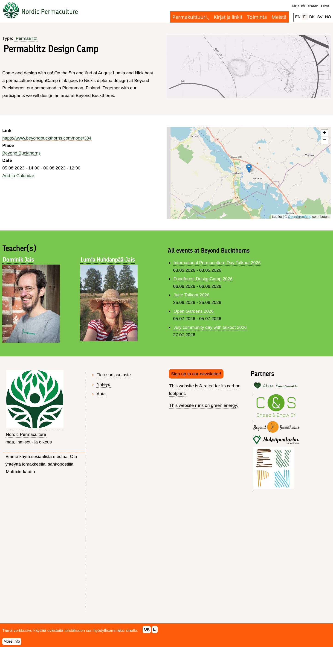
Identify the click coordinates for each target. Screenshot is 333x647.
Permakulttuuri (189, 17)
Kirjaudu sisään (305, 6)
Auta (101, 393)
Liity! (325, 6)
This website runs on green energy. (203, 405)
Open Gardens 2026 (194, 311)
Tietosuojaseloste (114, 374)
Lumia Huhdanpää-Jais (108, 259)
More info (11, 641)
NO (328, 17)
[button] (249, 168)
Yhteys (103, 384)
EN (298, 17)
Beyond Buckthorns (21, 153)
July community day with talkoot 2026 (210, 327)
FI (305, 17)
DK (312, 17)
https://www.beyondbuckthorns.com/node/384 (46, 138)
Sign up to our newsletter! (196, 373)
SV (320, 17)
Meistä (279, 17)
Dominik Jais (18, 259)
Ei (154, 629)
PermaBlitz (26, 38)
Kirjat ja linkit (228, 17)
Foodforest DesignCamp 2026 (203, 278)
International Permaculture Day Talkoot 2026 (217, 262)
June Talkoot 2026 (191, 294)
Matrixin (13, 471)
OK (147, 629)
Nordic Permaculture (49, 11)
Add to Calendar (18, 175)
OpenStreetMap (299, 217)
